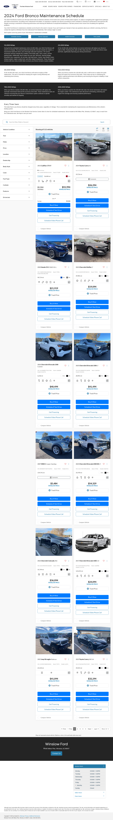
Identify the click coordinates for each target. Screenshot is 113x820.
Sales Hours (89, 792)
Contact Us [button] (56, 753)
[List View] (108, 129)
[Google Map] (56, 784)
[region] (53, 201)
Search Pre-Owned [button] (65, 6)
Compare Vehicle (46, 228)
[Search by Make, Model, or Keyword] (54, 122)
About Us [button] (106, 6)
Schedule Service (16, 36)
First (63, 729)
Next (90, 729)
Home (45, 6)
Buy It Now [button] (54, 205)
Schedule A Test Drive (54, 210)
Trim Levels (97, 36)
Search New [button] (52, 6)
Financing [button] (77, 6)
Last (96, 729)
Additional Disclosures (34, 816)
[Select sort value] (97, 129)
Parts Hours (89, 796)
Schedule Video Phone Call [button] (53, 221)
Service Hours (89, 766)
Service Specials (43, 36)
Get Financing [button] (54, 215)
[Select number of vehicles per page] (105, 729)
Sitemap (22, 816)
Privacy (26, 816)
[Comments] (69, 181)
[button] (70, 147)
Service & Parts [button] (88, 6)
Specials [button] (98, 6)
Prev (70, 729)
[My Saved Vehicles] (106, 2)
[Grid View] (103, 129)
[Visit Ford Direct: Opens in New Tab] (41, 818)
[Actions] (68, 165)
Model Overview (70, 36)
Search (102, 122)
